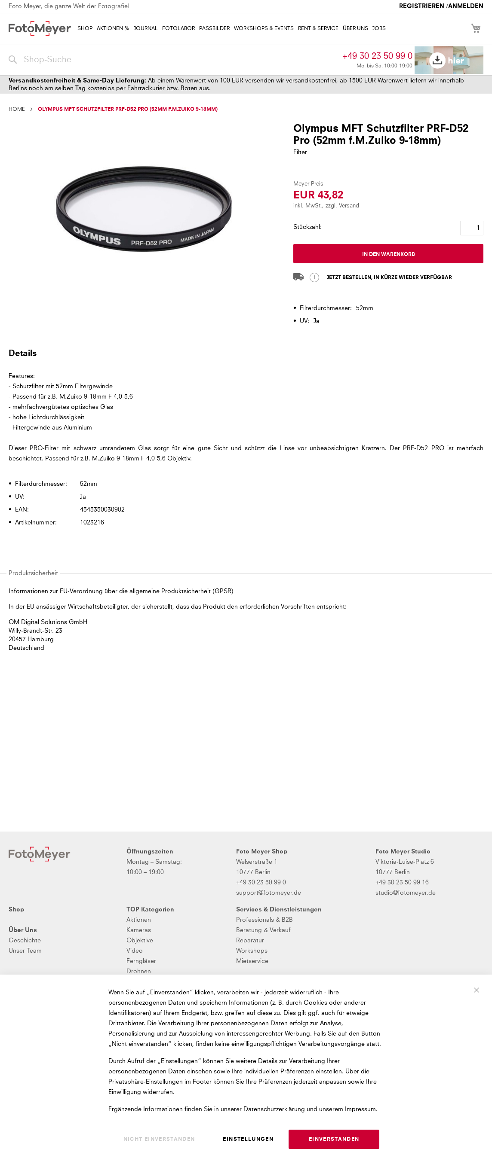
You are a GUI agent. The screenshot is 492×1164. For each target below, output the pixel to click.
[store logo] (40, 28)
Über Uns (23, 930)
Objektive (139, 941)
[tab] (245, 353)
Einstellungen (248, 1139)
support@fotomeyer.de (268, 893)
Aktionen (138, 920)
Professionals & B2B (264, 920)
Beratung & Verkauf (263, 930)
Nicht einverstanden (159, 1139)
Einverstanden (334, 1139)
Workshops (252, 951)
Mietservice (252, 961)
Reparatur (250, 941)
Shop (16, 910)
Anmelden (465, 6)
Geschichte (25, 941)
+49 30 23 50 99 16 (402, 883)
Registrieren (421, 6)
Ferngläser (141, 961)
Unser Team (25, 951)
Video (134, 951)
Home (17, 109)
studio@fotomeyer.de (405, 893)
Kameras (138, 930)
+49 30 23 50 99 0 (377, 56)
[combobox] (173, 60)
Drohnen (138, 972)
